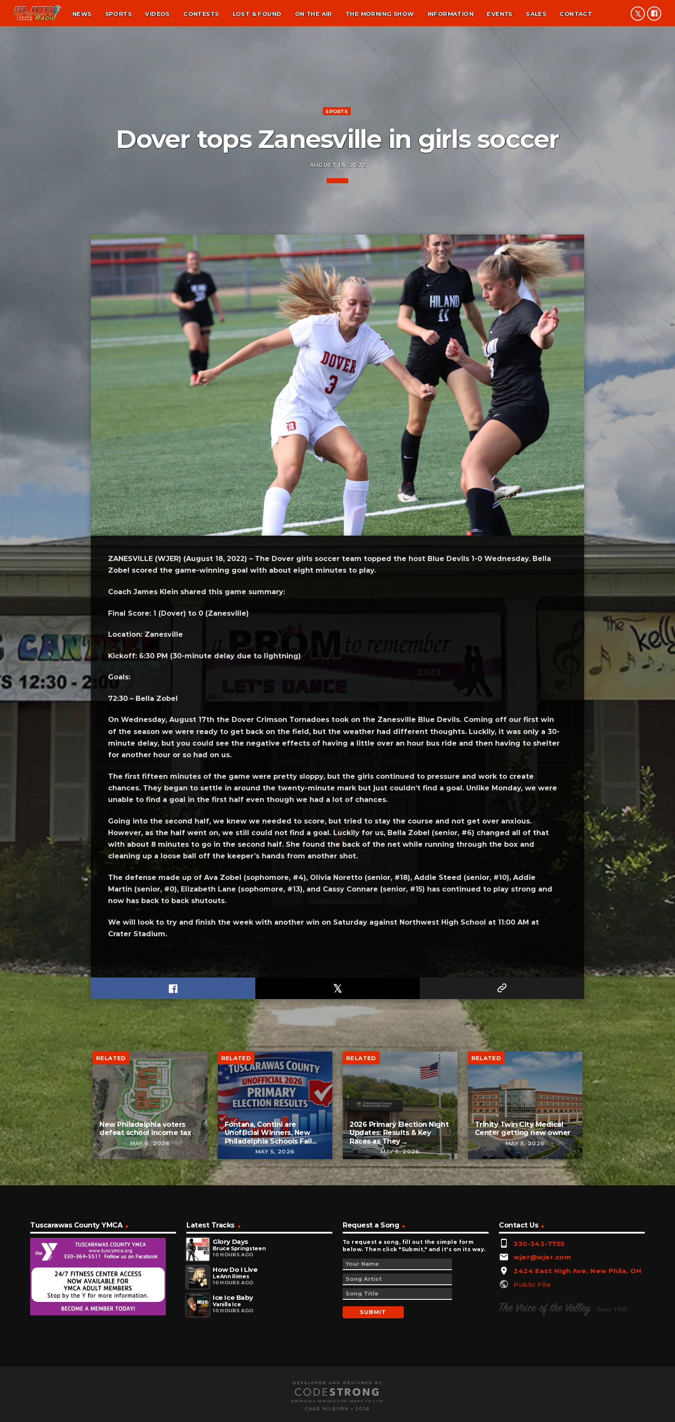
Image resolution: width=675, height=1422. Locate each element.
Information (450, 13)
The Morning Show (380, 13)
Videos (157, 13)
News (82, 13)
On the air (313, 13)
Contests (201, 13)
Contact (576, 13)
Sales (536, 13)
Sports (118, 13)
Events (499, 13)
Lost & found (257, 13)
